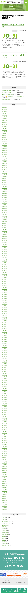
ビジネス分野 (5, 525)
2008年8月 (4, 485)
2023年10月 (4, 160)
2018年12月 (4, 262)
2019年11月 (4, 246)
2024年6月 (4, 145)
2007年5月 (4, 507)
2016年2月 (4, 319)
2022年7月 (4, 188)
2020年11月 (4, 225)
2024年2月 (4, 152)
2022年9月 (4, 184)
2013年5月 (4, 380)
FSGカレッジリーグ (21, 580)
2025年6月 (4, 122)
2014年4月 (4, 360)
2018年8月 (4, 268)
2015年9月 (4, 328)
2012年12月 (4, 390)
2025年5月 (4, 124)
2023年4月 (4, 171)
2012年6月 (4, 401)
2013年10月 (4, 371)
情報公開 (7, 580)
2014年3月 (4, 362)
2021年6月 (4, 212)
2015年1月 (4, 343)
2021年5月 (4, 214)
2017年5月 (4, 292)
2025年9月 (4, 117)
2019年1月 (4, 261)
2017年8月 (4, 287)
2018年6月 (4, 270)
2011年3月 (4, 429)
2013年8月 (4, 375)
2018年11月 (4, 264)
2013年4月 (4, 382)
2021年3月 (4, 218)
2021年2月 (4, 219)
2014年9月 (4, 350)
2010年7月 (4, 444)
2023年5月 (4, 169)
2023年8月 (4, 163)
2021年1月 (4, 221)
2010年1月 (4, 455)
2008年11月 (4, 479)
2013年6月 (4, 378)
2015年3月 (4, 339)
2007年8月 (4, 502)
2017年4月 (4, 294)
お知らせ (15, 30)
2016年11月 (4, 304)
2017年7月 (4, 289)
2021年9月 (4, 206)
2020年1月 (4, 242)
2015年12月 (4, 322)
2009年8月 (4, 464)
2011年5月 (4, 425)
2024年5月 (4, 146)
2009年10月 (4, 461)
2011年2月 (4, 431)
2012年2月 (4, 408)
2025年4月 (4, 126)
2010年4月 (4, 449)
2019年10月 (4, 247)
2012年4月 (4, 405)
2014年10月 (4, 348)
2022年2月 (4, 197)
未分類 (3, 540)
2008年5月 (4, 491)
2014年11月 (4, 347)
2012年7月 (4, 399)
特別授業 (4, 541)
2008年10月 (4, 481)
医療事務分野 (5, 532)
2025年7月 (4, 120)
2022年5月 (4, 191)
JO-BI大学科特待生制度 (7, 94)
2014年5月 (4, 358)
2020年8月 (4, 231)
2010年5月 (4, 448)
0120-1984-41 (15, 558)
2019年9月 (4, 249)
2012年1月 (4, 410)
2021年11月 (4, 203)
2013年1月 (4, 388)
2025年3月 (4, 128)
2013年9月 (4, 373)
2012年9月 (4, 395)
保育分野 (4, 527)
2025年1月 (4, 132)
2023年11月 (4, 158)
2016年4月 (4, 315)
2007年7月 (4, 504)
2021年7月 (4, 210)
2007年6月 (4, 506)
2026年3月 (4, 109)
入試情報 (4, 528)
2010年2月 (4, 453)
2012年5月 (4, 403)
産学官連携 (4, 543)
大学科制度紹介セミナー (7, 99)
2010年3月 (4, 451)
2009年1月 (4, 476)
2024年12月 (4, 133)
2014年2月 (4, 363)
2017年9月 (4, 285)
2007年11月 (4, 496)
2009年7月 (4, 466)
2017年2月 (4, 298)
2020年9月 (4, 229)
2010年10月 (4, 438)
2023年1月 (4, 176)
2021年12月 (4, 201)
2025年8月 (4, 118)
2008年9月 (4, 483)
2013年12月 (4, 367)
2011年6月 (4, 423)
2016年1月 (4, 320)
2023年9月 (4, 161)
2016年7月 (4, 311)
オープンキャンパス (6, 521)
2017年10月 (4, 283)
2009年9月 (4, 463)
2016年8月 (4, 309)
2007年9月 (4, 500)
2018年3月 (4, 276)
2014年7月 (4, 354)
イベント (4, 519)
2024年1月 (4, 154)
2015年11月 (4, 324)
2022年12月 (4, 178)
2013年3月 (4, 384)
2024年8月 (4, 141)
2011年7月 (4, 421)
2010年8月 (4, 442)
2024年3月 (4, 150)
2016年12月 (4, 302)
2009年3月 (4, 474)
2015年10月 (4, 326)
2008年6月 (4, 489)
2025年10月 (4, 115)
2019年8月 (4, 251)
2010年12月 (4, 435)
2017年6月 (4, 290)
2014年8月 (4, 352)
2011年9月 (4, 418)
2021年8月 (4, 208)
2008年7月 (4, 487)
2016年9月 (4, 307)
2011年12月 (4, 412)
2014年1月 (4, 365)
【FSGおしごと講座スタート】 (9, 92)
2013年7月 (4, 377)
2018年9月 (4, 266)
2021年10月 (4, 204)
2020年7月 (4, 233)
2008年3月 (4, 494)
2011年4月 (4, 427)
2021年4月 (4, 216)
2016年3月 (4, 317)
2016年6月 (4, 313)
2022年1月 (4, 199)
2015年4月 (4, 337)
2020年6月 (4, 234)
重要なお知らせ (5, 545)
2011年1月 (4, 433)
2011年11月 (4, 414)
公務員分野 (4, 530)
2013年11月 (4, 369)
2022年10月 (4, 182)
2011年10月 (4, 416)
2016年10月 (4, 305)
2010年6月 (4, 446)
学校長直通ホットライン (6, 582)
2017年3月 (4, 296)
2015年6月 (4, 334)
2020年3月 (4, 240)
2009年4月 (4, 472)
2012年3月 (4, 406)
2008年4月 (4, 492)
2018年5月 (4, 272)
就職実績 (4, 536)
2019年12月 (4, 244)
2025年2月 (4, 130)
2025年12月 (4, 113)
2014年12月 (4, 345)
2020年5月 (4, 236)
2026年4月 (4, 107)
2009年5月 (4, 470)
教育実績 (4, 538)
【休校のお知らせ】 (6, 90)
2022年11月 (4, 180)
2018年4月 (4, 274)
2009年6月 (4, 468)
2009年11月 (4, 459)
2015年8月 (4, 330)
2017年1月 (4, 300)
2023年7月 (4, 165)
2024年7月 (4, 143)
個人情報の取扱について (21, 582)
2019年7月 (4, 253)
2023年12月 (4, 156)
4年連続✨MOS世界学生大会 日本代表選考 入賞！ (13, 96)
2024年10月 (4, 137)
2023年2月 (4, 175)
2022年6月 (4, 189)
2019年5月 (4, 257)
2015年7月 (4, 332)
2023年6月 (4, 167)
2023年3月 (4, 173)
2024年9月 (4, 139)
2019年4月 (4, 259)
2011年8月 (4, 420)
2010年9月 (4, 440)
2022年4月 (4, 193)
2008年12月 (4, 478)
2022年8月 (4, 186)
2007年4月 (4, 509)
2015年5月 (4, 335)
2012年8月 (4, 397)
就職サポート (5, 534)
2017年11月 (4, 281)
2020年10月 (4, 227)
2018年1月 (4, 277)
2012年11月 (4, 391)
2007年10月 (4, 498)
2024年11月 (4, 135)
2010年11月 (4, 436)
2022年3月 (4, 195)
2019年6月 (4, 255)
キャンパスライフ (6, 523)
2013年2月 (4, 386)
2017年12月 (4, 279)
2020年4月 (4, 238)
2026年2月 (4, 111)
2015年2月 (4, 341)
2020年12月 (4, 223)
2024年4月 (4, 148)
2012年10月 (4, 393)
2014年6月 (4, 356)
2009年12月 (4, 457)
